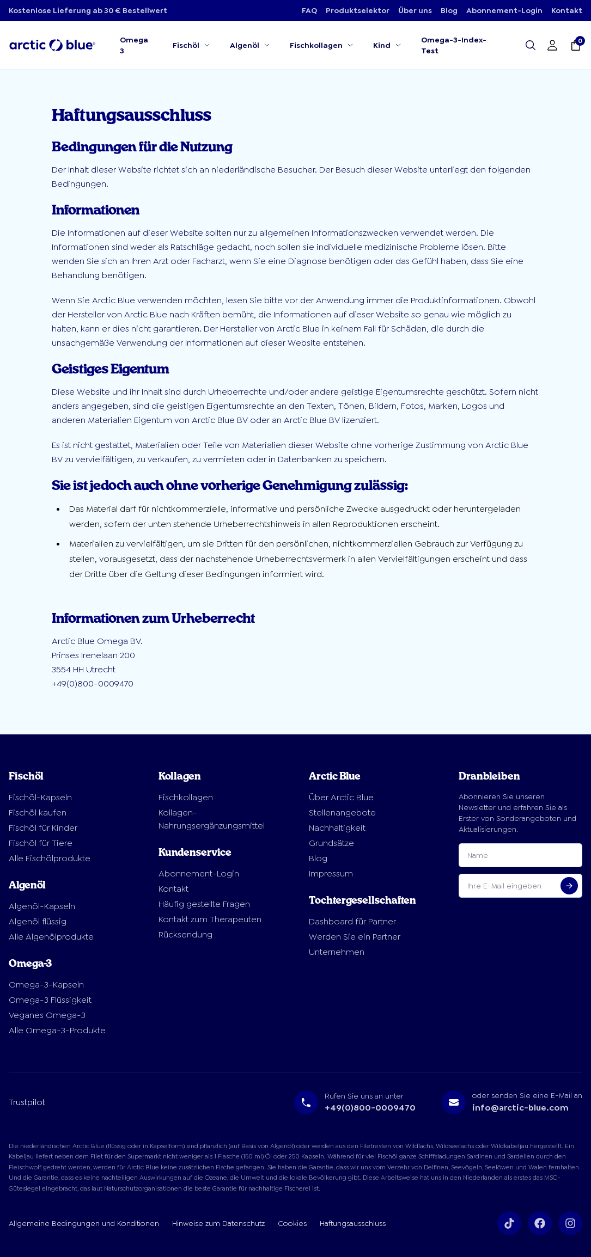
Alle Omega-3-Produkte (57, 1030)
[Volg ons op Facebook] (540, 1223)
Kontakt (566, 10)
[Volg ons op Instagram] (570, 1223)
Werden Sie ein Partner (354, 936)
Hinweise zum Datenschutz (218, 1223)
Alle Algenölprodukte (51, 936)
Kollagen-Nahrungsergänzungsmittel (212, 819)
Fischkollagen (186, 797)
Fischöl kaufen (37, 812)
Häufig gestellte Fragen (204, 904)
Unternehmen (336, 952)
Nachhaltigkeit (337, 827)
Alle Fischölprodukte (49, 858)
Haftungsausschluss (353, 1223)
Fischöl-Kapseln (40, 797)
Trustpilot (27, 1102)
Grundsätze (331, 843)
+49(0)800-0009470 (370, 1107)
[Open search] (530, 45)
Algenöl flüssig (37, 921)
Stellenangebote (342, 812)
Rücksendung (185, 934)
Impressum (331, 873)
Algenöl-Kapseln (42, 906)
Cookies (292, 1223)
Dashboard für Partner (352, 921)
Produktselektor (357, 10)
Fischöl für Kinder (43, 827)
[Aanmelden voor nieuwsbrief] (569, 885)
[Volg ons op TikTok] (509, 1223)
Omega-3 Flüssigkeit (50, 999)
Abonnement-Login (504, 10)
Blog (449, 10)
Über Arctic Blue (341, 797)
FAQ (309, 10)
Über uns (415, 10)
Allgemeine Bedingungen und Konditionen (84, 1223)
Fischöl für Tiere (40, 843)
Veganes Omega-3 (47, 1015)
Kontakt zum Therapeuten (210, 919)
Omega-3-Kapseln (46, 984)
